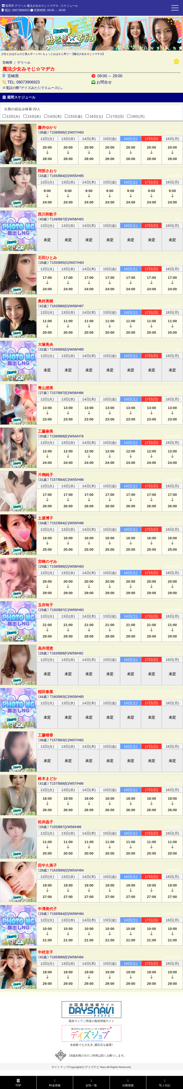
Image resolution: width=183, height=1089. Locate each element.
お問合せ (104, 82)
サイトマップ (60, 1067)
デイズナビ (92, 1067)
